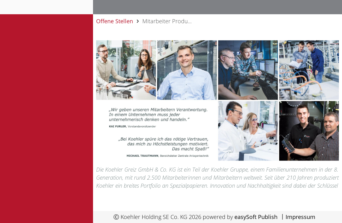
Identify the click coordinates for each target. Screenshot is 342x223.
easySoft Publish (256, 217)
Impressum (300, 217)
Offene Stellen (114, 21)
